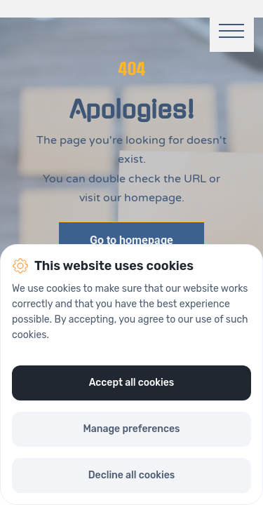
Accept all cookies (132, 383)
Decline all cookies (131, 475)
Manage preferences (131, 429)
